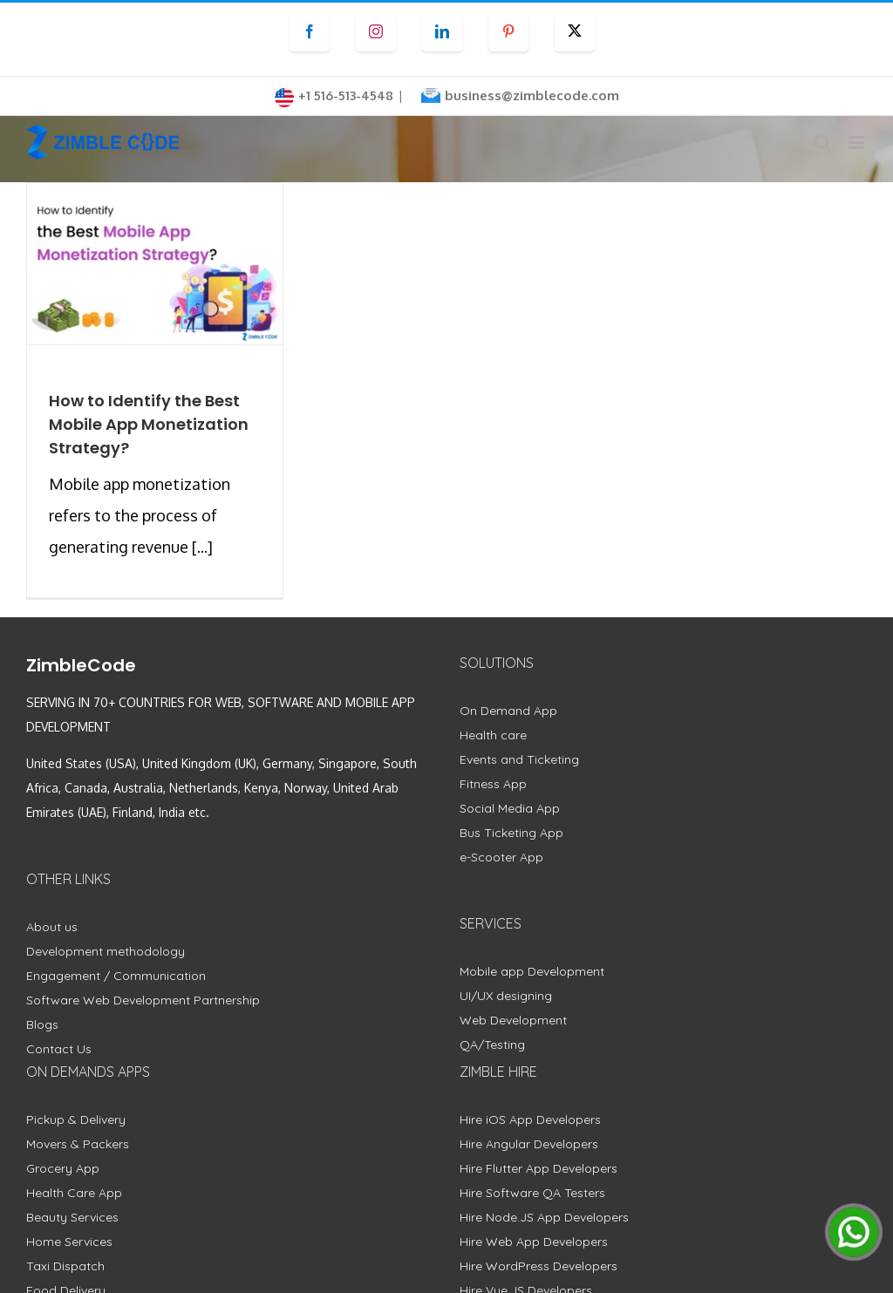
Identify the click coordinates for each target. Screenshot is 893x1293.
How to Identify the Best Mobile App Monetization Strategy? (149, 424)
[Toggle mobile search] (822, 142)
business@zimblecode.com (532, 95)
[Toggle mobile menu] (858, 142)
